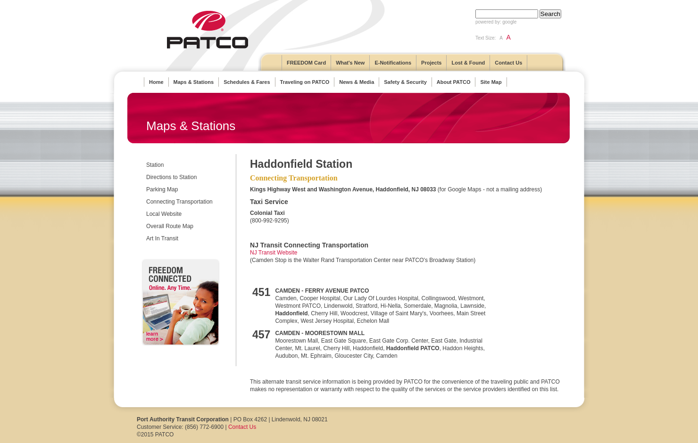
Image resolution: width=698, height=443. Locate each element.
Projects (431, 63)
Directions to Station (171, 177)
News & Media (356, 82)
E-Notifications (392, 63)
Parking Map (162, 189)
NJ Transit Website (273, 252)
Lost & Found (468, 63)
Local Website (164, 214)
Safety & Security (405, 82)
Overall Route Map (169, 226)
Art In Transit (162, 238)
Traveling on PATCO (305, 82)
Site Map (490, 82)
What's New (350, 63)
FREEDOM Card (306, 63)
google (509, 22)
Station (155, 165)
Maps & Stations (194, 82)
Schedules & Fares (247, 82)
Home (156, 82)
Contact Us (508, 63)
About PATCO (454, 82)
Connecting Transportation (179, 201)
